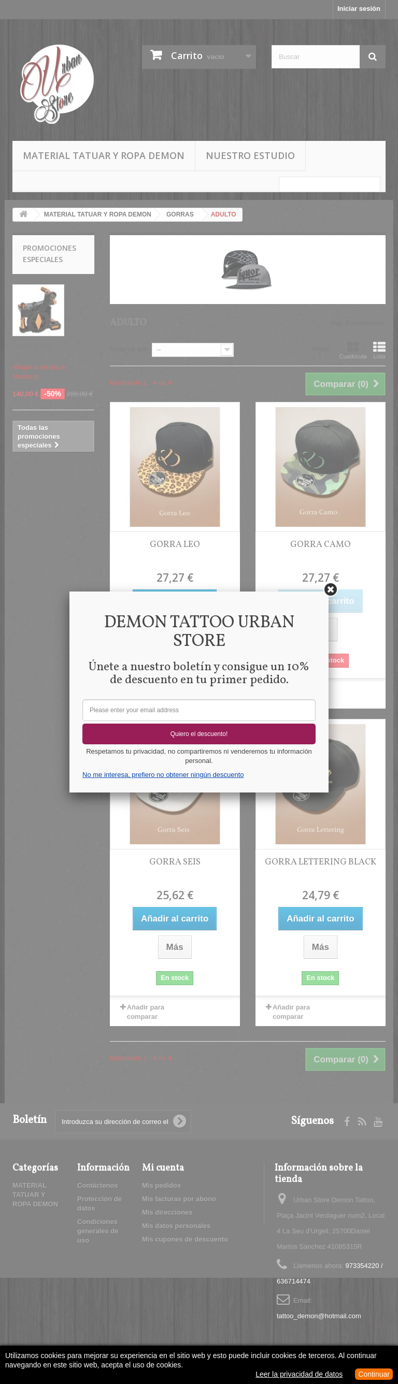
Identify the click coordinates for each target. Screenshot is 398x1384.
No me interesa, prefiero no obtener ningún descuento (163, 774)
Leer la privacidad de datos (299, 1374)
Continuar (374, 1374)
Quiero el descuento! (199, 734)
